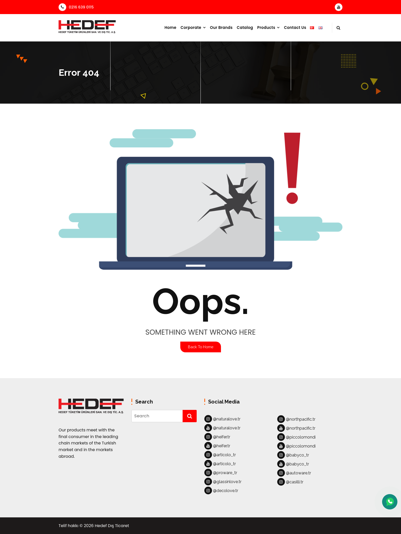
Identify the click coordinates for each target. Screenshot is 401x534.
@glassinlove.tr (222, 481)
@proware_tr (220, 472)
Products (266, 27)
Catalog (245, 27)
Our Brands (221, 27)
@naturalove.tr (222, 419)
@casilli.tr (290, 482)
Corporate (191, 27)
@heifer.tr (217, 437)
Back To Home (200, 347)
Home (170, 27)
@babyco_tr (293, 455)
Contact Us (295, 27)
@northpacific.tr (296, 419)
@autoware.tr (294, 473)
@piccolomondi (296, 437)
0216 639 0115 (76, 7)
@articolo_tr (220, 455)
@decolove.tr (221, 490)
